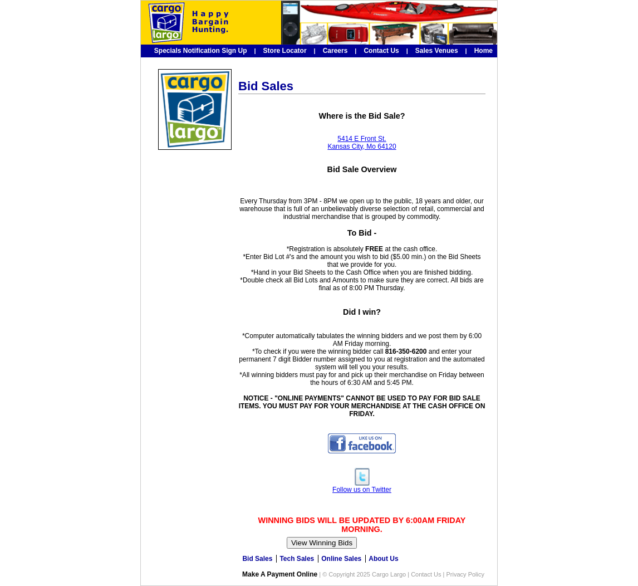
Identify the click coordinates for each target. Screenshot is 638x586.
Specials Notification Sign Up (200, 51)
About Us (383, 559)
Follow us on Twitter (361, 487)
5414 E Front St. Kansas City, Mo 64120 (361, 142)
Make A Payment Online (279, 574)
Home (483, 51)
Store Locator (285, 51)
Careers (335, 51)
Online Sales (341, 559)
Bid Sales (257, 559)
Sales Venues (436, 51)
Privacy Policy (465, 574)
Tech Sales (296, 559)
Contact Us (381, 51)
